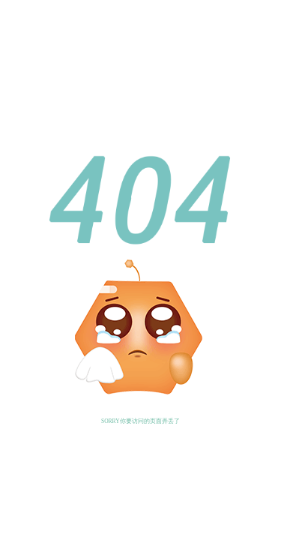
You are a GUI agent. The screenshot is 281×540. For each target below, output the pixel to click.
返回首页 (107, 427)
